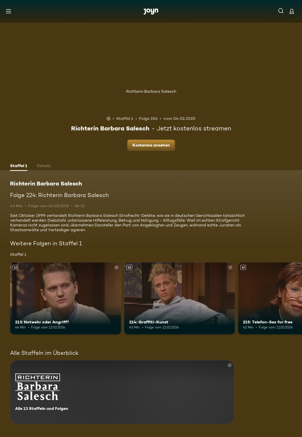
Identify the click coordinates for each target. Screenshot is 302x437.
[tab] (18, 166)
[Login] (291, 11)
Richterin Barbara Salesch (151, 91)
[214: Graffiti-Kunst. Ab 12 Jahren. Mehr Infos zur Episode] (179, 298)
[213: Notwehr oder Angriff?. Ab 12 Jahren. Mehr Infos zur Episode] (65, 298)
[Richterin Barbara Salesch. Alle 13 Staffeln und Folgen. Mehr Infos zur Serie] (122, 392)
